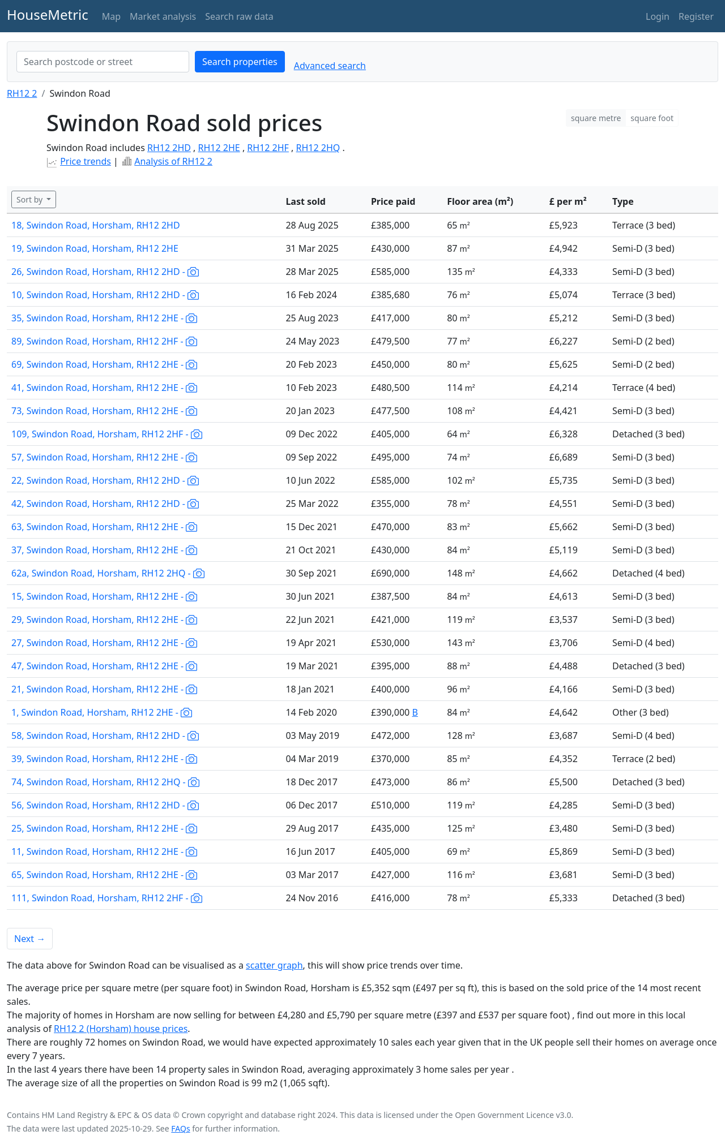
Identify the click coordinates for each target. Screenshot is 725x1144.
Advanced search (330, 65)
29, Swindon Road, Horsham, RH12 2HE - (104, 619)
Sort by (30, 199)
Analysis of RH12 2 (173, 161)
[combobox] (102, 61)
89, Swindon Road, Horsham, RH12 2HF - (104, 341)
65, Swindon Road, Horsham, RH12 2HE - (104, 874)
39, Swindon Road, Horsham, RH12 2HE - (104, 758)
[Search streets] (102, 61)
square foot (651, 118)
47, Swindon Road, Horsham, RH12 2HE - (104, 666)
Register (696, 16)
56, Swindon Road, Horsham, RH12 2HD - (105, 805)
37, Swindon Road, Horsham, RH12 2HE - (104, 550)
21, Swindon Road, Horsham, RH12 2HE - (104, 689)
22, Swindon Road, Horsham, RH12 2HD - (105, 480)
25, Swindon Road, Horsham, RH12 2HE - (104, 828)
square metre (596, 118)
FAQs (180, 1128)
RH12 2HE (219, 147)
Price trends (85, 161)
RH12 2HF (268, 147)
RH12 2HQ (318, 147)
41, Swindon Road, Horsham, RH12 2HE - (104, 387)
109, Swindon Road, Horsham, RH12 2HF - (106, 434)
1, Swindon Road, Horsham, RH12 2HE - (101, 712)
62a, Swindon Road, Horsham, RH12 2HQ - (107, 573)
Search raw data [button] (239, 16)
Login (657, 16)
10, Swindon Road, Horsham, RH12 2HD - (105, 295)
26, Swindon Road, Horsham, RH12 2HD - (105, 271)
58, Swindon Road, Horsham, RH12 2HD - (105, 735)
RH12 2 (22, 93)
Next (29, 938)
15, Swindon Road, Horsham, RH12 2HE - (104, 596)
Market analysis (163, 16)
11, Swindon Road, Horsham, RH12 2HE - (104, 851)
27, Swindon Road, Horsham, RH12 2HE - (104, 642)
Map (111, 16)
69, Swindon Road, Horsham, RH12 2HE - (104, 364)
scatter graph (274, 965)
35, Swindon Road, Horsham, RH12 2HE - (104, 318)
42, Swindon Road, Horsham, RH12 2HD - (105, 503)
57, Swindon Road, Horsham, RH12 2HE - (104, 457)
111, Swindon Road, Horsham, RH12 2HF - (106, 898)
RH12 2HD (169, 147)
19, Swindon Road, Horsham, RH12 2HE (94, 248)
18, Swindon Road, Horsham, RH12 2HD (95, 225)
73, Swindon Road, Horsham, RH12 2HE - (104, 411)
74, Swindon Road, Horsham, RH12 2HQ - (105, 782)
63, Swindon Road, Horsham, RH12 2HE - (104, 527)
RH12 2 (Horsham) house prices (120, 1028)
